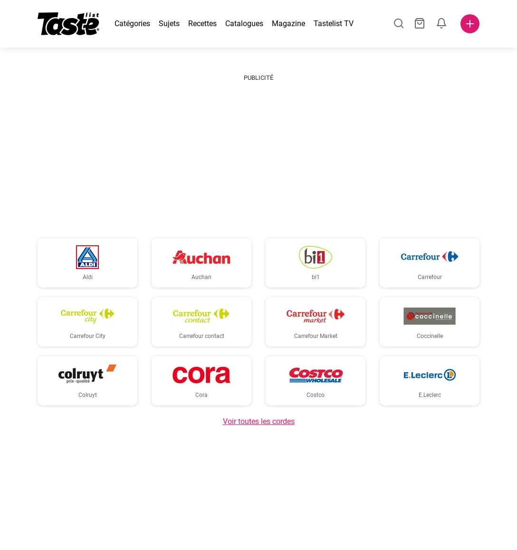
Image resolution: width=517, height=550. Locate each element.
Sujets (169, 23)
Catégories (132, 23)
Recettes (202, 23)
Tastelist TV (334, 23)
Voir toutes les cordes (259, 421)
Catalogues (244, 23)
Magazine (288, 23)
